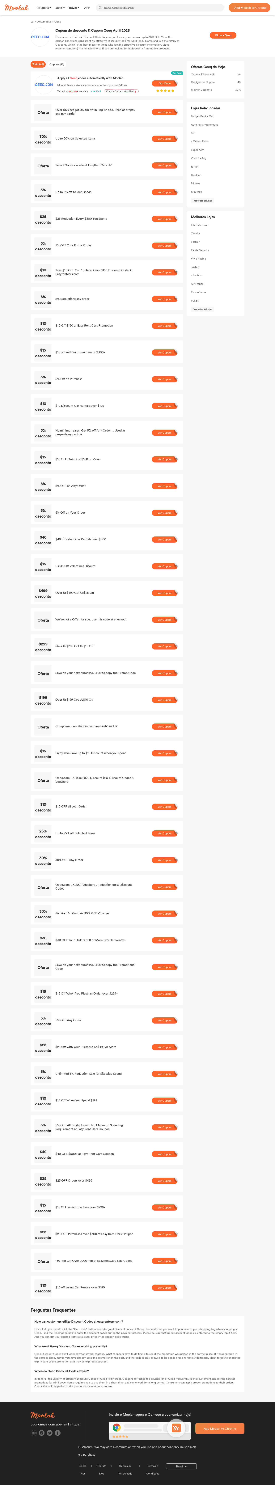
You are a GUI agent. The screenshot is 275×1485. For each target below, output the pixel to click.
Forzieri (195, 242)
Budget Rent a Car (202, 116)
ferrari (194, 166)
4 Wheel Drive (200, 141)
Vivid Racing (198, 158)
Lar (33, 21)
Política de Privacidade (125, 1469)
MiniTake (196, 192)
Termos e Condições (152, 1469)
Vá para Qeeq (223, 35)
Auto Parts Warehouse (204, 124)
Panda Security (200, 250)
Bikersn (195, 183)
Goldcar (196, 175)
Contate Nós (101, 1469)
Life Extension (199, 225)
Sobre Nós (83, 1469)
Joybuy (195, 267)
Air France (197, 284)
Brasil (180, 1466)
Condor (195, 233)
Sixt (193, 133)
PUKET (195, 300)
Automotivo (44, 21)
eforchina (196, 275)
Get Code (168, 83)
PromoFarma (198, 292)
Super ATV (197, 150)
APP (87, 8)
